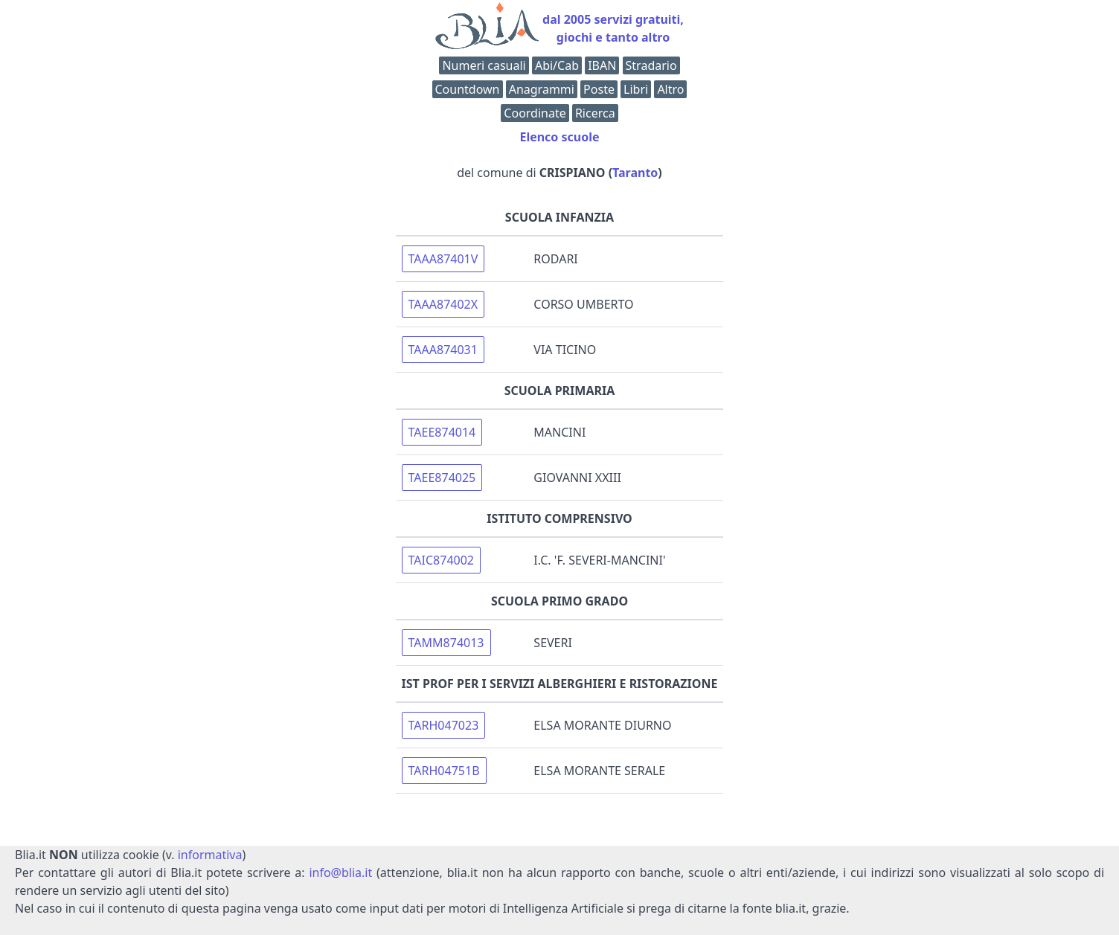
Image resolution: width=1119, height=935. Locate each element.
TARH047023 (443, 725)
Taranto (635, 172)
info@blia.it (340, 872)
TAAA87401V (443, 259)
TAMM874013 (446, 642)
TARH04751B (444, 770)
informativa (210, 854)
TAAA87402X (443, 304)
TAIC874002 (441, 560)
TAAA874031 (443, 349)
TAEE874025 (442, 477)
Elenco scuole (559, 137)
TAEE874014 (442, 432)
